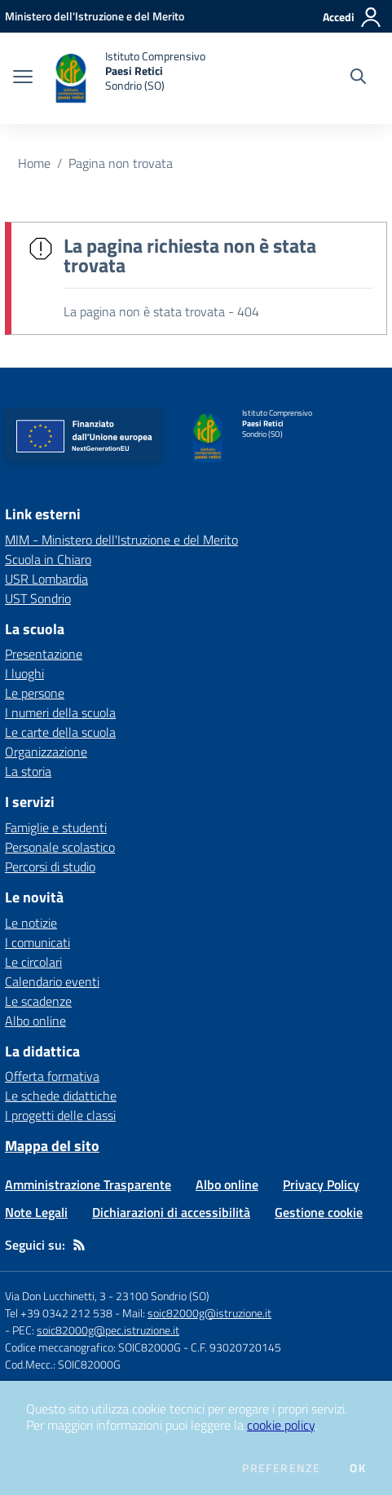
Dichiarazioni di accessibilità (171, 1212)
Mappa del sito (52, 1146)
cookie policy (281, 1425)
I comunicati (37, 942)
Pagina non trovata (120, 163)
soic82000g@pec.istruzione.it (108, 1329)
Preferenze (281, 1468)
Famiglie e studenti (56, 827)
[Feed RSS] (79, 1244)
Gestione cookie (319, 1212)
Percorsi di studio (50, 866)
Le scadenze (38, 1001)
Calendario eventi (52, 981)
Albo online (35, 1020)
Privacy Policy (321, 1184)
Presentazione (43, 654)
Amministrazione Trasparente (88, 1184)
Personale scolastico (60, 847)
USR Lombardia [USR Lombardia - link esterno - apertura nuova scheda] (46, 579)
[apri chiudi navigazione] (23, 78)
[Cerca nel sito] (358, 78)
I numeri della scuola (60, 712)
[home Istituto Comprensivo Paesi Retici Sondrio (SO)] (127, 78)
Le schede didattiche (61, 1095)
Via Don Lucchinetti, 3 (55, 1295)
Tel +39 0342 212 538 (58, 1312)
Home (34, 163)
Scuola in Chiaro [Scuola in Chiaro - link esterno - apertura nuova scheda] (48, 559)
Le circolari (33, 962)
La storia (28, 771)
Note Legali (36, 1212)
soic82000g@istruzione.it (209, 1312)
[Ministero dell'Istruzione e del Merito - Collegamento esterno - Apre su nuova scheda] (94, 15)
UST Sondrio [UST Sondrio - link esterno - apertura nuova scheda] (38, 598)
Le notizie (31, 923)
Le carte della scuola (60, 732)
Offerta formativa (52, 1076)
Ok (358, 1468)
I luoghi (24, 673)
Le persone (34, 693)
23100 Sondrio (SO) (162, 1295)
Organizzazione (46, 751)
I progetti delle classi (60, 1115)
